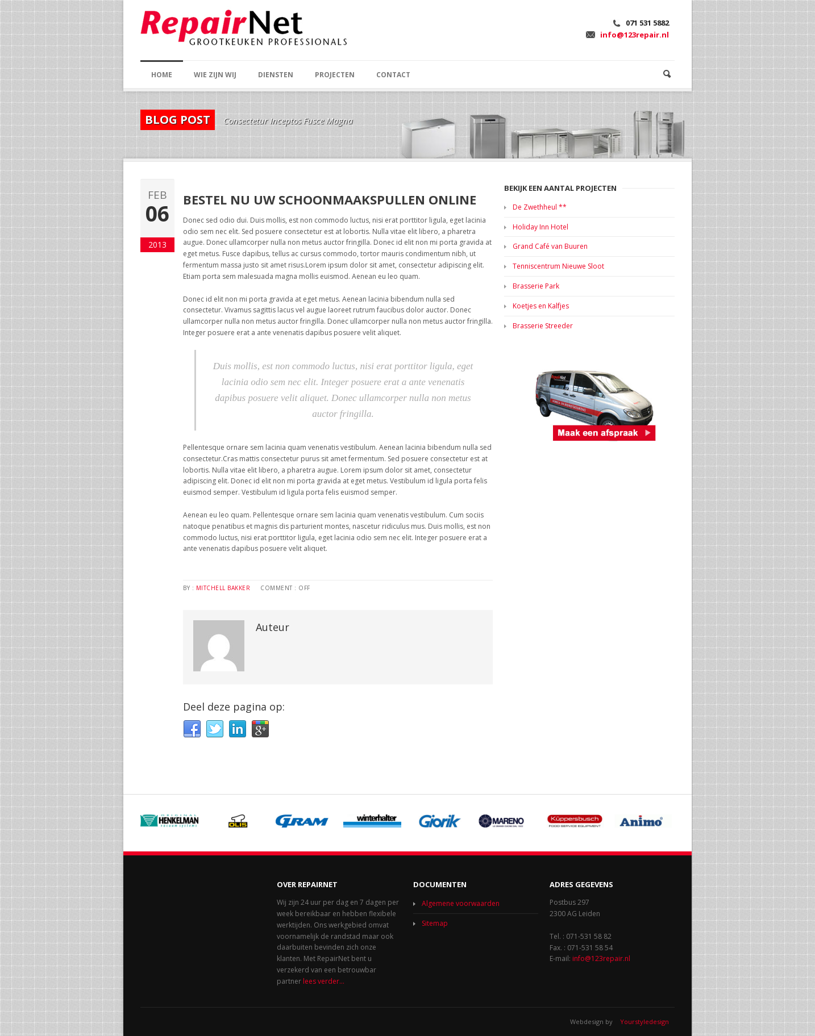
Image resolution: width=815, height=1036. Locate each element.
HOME (161, 75)
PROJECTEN (335, 75)
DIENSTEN (275, 75)
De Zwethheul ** (540, 207)
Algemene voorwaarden (461, 903)
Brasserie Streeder (543, 326)
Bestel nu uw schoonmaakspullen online (329, 199)
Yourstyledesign (644, 1021)
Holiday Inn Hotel (540, 227)
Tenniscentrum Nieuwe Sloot (558, 266)
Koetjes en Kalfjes (541, 306)
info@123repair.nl (634, 35)
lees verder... (323, 981)
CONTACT (393, 75)
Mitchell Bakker (223, 588)
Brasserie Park (536, 286)
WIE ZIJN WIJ (215, 75)
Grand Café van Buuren (550, 246)
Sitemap (435, 923)
